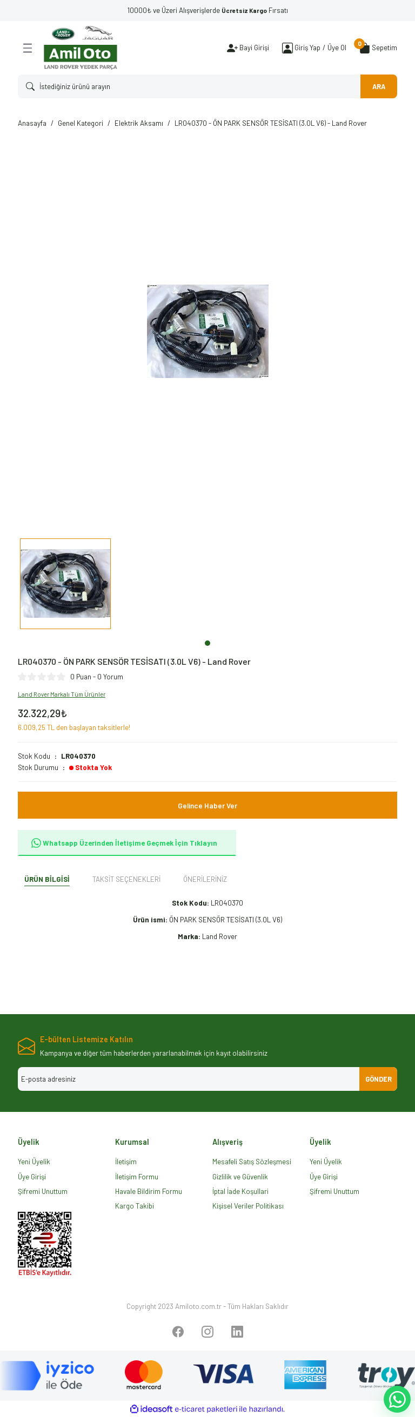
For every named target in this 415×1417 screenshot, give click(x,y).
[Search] (207, 86)
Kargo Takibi (134, 1206)
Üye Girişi (32, 1176)
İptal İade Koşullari (240, 1191)
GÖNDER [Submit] (378, 1078)
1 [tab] (207, 643)
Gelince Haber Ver (207, 804)
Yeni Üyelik (34, 1161)
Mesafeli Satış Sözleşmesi (251, 1161)
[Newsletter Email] (207, 1079)
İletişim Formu (136, 1176)
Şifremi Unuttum (43, 1191)
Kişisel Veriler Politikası (248, 1206)
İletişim (126, 1161)
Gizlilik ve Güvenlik (240, 1176)
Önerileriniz (205, 879)
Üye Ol (336, 47)
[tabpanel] (65, 586)
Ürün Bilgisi (47, 879)
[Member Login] (287, 48)
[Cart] (378, 47)
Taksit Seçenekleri (126, 879)
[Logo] (80, 48)
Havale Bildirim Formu (148, 1191)
